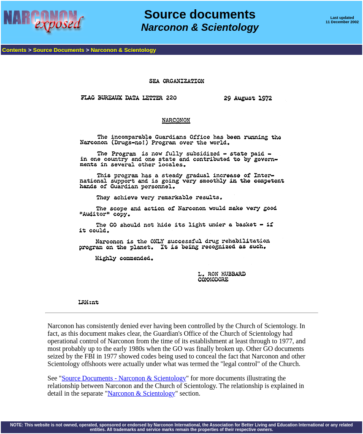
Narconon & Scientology (141, 393)
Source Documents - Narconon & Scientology (124, 378)
